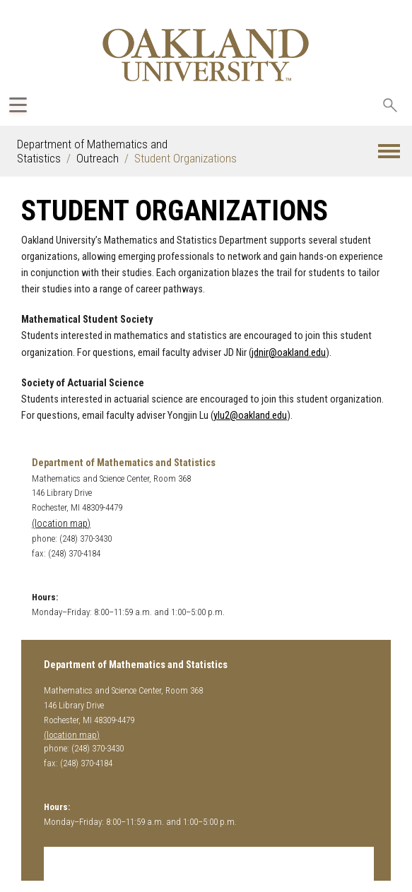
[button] (389, 151)
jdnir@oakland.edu (289, 353)
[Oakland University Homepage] (205, 54)
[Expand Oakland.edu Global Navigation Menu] (18, 105)
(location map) (61, 524)
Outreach (97, 158)
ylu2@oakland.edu (250, 416)
